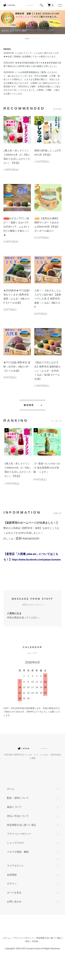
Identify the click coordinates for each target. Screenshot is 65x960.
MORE (29, 405)
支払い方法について (18, 816)
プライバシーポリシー (19, 833)
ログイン (12, 883)
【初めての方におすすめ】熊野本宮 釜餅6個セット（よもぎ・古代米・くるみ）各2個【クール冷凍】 (47, 370)
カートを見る (14, 892)
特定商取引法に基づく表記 (21, 825)
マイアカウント (15, 865)
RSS (27, 941)
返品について (14, 806)
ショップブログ (15, 842)
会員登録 (12, 874)
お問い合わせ (14, 901)
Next (58, 447)
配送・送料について (18, 797)
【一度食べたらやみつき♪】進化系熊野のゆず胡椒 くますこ (46, 467)
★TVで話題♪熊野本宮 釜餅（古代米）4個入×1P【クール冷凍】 (16, 366)
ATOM (35, 941)
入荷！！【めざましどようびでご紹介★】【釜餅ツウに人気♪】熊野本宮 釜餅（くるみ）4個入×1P (47, 298)
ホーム (10, 788)
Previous (7, 447)
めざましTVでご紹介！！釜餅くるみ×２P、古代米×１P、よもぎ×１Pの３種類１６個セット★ (17, 226)
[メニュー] (60, 5)
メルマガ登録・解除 (18, 851)
